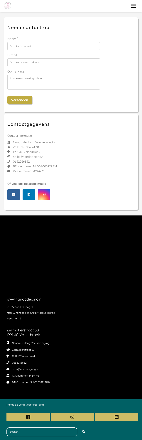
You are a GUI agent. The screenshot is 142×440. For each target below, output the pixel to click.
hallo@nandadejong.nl (25, 369)
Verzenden (19, 100)
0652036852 (19, 362)
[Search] (83, 431)
